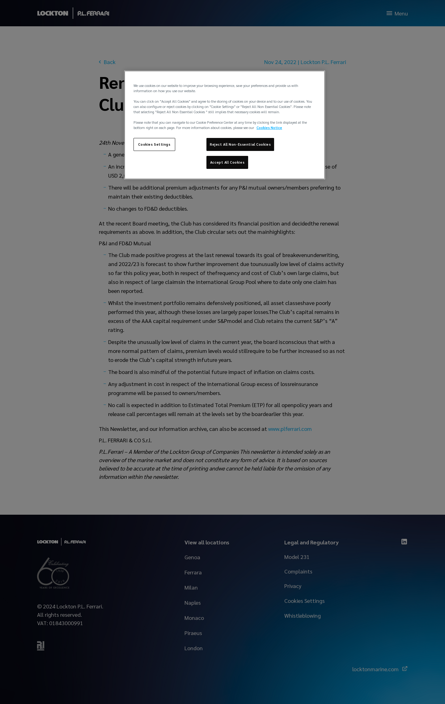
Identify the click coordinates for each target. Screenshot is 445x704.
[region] (224, 125)
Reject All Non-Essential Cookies (240, 144)
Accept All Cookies (227, 162)
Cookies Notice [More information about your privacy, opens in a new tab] (269, 127)
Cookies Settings (154, 144)
